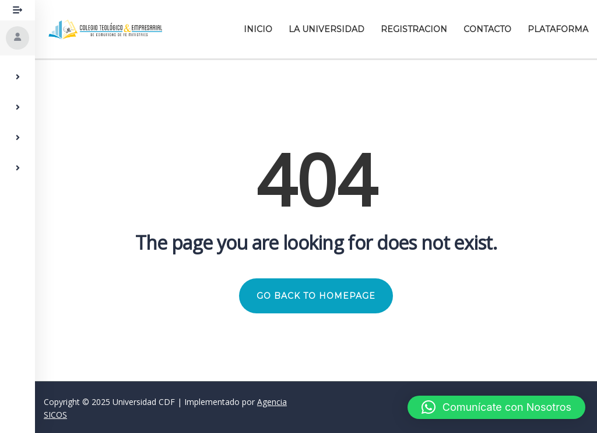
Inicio (258, 29)
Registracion (414, 29)
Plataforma (558, 29)
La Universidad (326, 29)
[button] (496, 407)
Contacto (487, 29)
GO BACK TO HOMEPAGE (316, 296)
